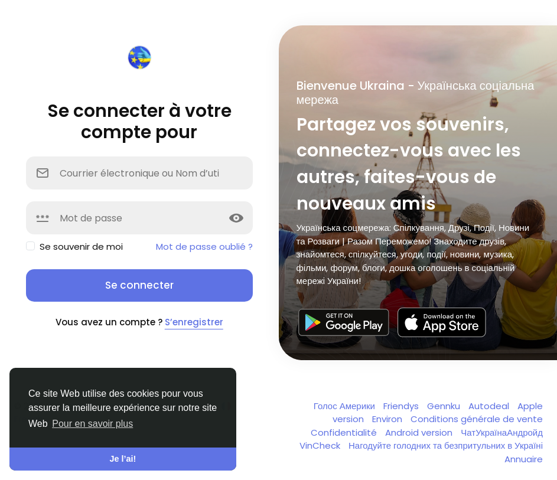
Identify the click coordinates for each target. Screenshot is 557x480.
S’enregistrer (194, 322)
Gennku (444, 406)
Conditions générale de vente (477, 419)
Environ (388, 419)
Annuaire (523, 459)
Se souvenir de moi (81, 246)
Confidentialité (345, 432)
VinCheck (321, 445)
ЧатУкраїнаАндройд (502, 432)
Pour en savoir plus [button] (92, 424)
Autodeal (490, 406)
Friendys (402, 406)
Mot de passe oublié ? (204, 246)
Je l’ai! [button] (123, 458)
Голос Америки (345, 406)
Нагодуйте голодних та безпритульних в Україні (445, 445)
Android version (420, 432)
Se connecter (139, 285)
